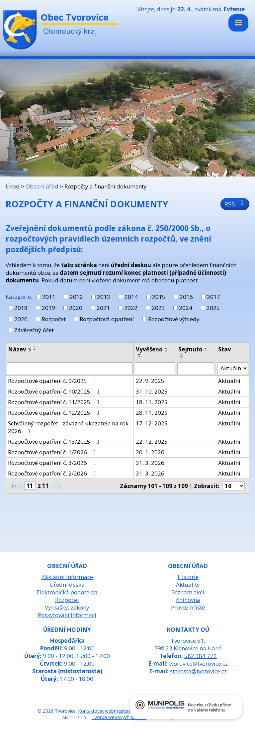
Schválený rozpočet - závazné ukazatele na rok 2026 (68, 427)
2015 (158, 297)
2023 (158, 308)
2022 (130, 308)
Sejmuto (193, 349)
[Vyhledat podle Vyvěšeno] (155, 368)
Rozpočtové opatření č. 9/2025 (53, 381)
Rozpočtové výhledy (174, 319)
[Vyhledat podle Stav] (232, 368)
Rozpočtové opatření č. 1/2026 (53, 452)
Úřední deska (67, 584)
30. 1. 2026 (150, 452)
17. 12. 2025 (152, 423)
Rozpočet (54, 319)
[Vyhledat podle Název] (69, 368)
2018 (21, 308)
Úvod (13, 186)
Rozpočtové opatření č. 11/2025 (55, 402)
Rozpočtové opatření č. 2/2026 (53, 473)
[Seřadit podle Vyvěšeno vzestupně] (139, 354)
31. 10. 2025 (152, 391)
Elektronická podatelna (67, 592)
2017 (213, 297)
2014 (131, 297)
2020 (75, 308)
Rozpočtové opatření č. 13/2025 (55, 441)
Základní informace (67, 577)
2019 (48, 308)
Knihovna (188, 600)
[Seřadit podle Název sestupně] (35, 349)
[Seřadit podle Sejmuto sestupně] (182, 357)
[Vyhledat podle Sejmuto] (196, 368)
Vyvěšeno (152, 349)
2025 (213, 308)
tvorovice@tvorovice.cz (198, 663)
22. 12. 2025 (152, 441)
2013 (103, 297)
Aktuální (229, 381)
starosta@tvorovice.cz (198, 671)
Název (19, 349)
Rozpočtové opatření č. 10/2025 (55, 391)
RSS (235, 204)
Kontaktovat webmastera (104, 711)
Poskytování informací (67, 615)
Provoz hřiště (188, 607)
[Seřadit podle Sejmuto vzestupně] (182, 354)
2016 (186, 297)
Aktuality (188, 584)
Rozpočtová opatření (107, 319)
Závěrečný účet (34, 330)
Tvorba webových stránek (119, 717)
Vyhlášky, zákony (67, 607)
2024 (185, 308)
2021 (103, 308)
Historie (188, 577)
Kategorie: (19, 296)
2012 (76, 297)
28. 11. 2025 (152, 412)
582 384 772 (200, 656)
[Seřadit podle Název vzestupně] (35, 346)
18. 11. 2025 (152, 402)
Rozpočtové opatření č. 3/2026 (53, 463)
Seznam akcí (188, 592)
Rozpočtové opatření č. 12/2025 (55, 412)
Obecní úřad (42, 186)
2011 (48, 297)
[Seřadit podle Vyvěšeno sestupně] (139, 357)
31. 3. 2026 (150, 463)
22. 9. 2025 (150, 381)
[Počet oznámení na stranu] (233, 485)
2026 (21, 319)
